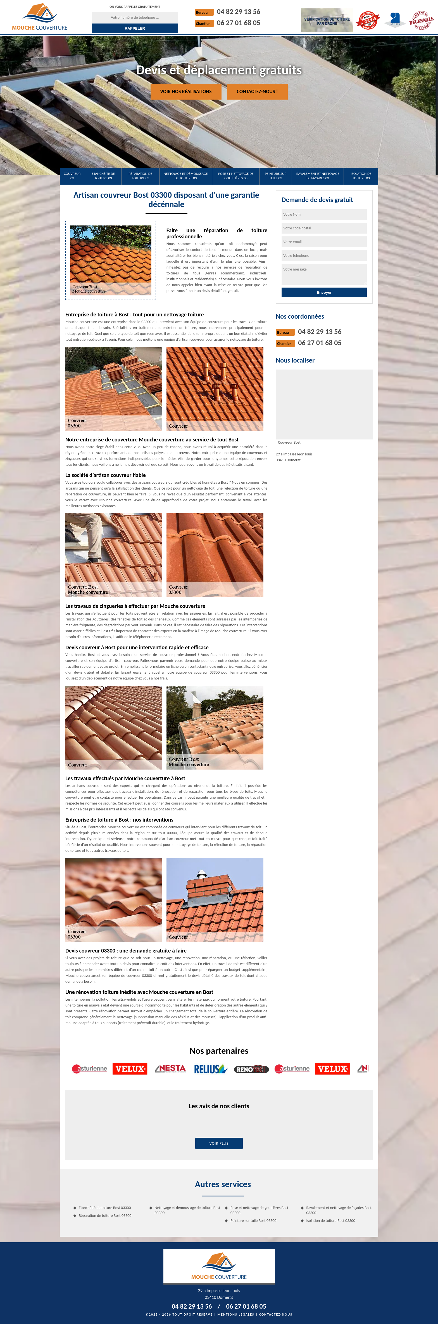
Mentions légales (236, 1314)
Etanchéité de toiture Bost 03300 (105, 1207)
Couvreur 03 (72, 175)
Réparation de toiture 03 (140, 175)
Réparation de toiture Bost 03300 (105, 1215)
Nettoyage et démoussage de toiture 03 (186, 175)
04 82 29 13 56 (238, 11)
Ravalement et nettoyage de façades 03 (317, 175)
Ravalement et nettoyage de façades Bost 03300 (339, 1210)
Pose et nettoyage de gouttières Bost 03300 (259, 1210)
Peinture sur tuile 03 (275, 175)
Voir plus (219, 1143)
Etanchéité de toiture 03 (103, 175)
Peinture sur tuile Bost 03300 (253, 1220)
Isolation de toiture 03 (361, 175)
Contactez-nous (275, 1314)
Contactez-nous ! (257, 91)
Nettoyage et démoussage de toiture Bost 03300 (187, 1210)
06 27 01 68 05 (238, 22)
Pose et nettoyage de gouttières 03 (235, 175)
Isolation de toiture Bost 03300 (330, 1220)
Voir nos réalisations (186, 91)
